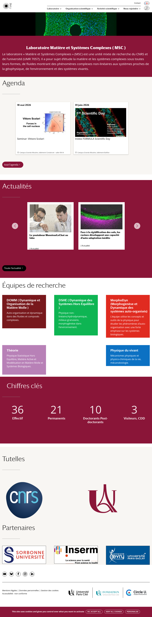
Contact (137, 3)
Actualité (34, 248)
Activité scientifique (107, 9)
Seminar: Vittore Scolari (42, 124)
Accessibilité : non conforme (14, 593)
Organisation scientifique (78, 9)
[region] (76, 226)
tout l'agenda (11, 164)
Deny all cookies (114, 612)
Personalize (132, 612)
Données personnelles (29, 590)
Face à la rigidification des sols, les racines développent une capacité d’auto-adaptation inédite (100, 235)
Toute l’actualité (12, 268)
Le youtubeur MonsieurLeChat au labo (49, 236)
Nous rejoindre (131, 9)
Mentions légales (9, 590)
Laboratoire (53, 9)
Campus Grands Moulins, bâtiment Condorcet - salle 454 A (42, 152)
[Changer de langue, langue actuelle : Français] (146, 3)
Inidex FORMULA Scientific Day (100, 124)
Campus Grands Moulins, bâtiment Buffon (93, 152)
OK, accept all (94, 612)
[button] (15, 226)
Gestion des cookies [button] (49, 590)
